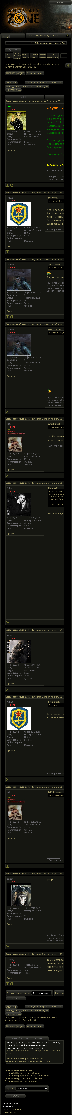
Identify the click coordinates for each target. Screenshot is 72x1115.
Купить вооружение (52, 55)
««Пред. (10, 86)
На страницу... (13, 89)
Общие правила (25, 55)
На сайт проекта (9, 55)
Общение (52, 1017)
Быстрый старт (34, 55)
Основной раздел (37, 1017)
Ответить (11, 82)
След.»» (44, 86)
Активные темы (35, 73)
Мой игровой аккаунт (17, 55)
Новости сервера (42, 55)
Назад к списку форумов (16, 64)
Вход (60, 2)
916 (37, 86)
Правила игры (9, 1112)
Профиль (11, 150)
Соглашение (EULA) (12, 1109)
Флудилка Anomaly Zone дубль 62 (20, 1020)
